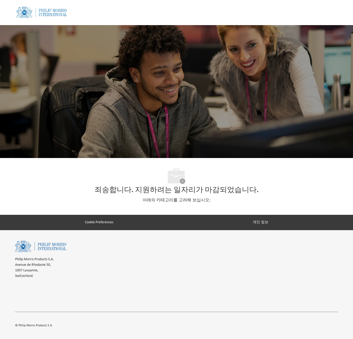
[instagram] (57, 293)
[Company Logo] (41, 13)
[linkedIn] (39, 293)
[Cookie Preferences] (99, 222)
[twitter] (75, 293)
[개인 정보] (260, 222)
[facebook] (21, 293)
